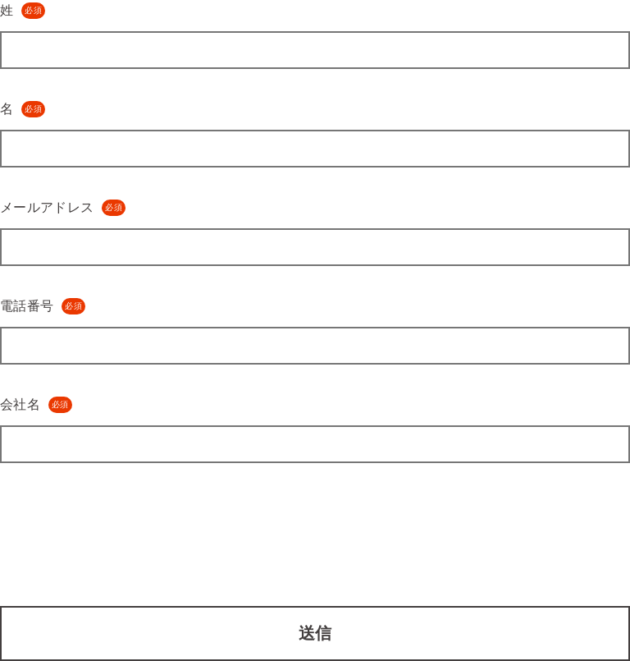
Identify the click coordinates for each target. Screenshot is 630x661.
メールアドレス (63, 208)
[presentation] (124, 525)
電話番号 (42, 306)
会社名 (36, 405)
